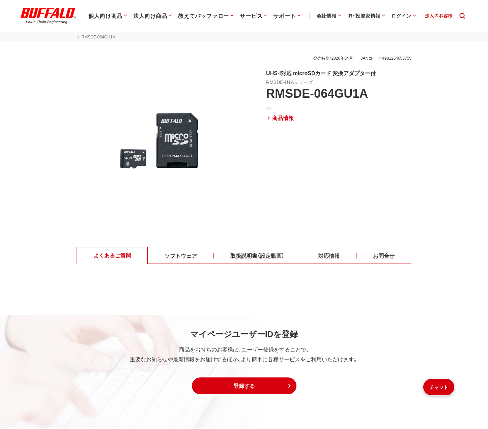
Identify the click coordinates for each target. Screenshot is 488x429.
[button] (244, 386)
